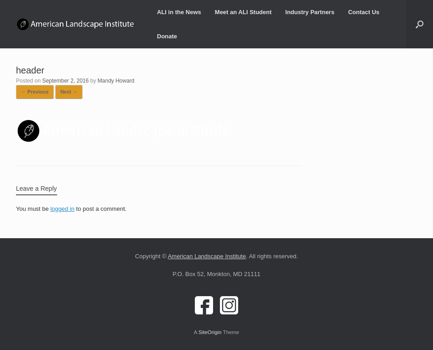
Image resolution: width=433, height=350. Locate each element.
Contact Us (364, 12)
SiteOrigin (210, 332)
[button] (419, 24)
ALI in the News (179, 12)
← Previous (35, 91)
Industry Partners (309, 12)
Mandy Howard (116, 81)
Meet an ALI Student (243, 12)
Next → (69, 91)
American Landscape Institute (207, 256)
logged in (62, 208)
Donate (167, 36)
